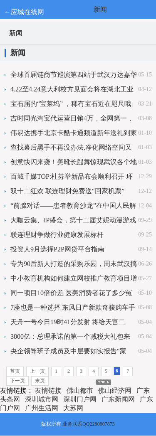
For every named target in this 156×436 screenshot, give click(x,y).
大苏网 (73, 407)
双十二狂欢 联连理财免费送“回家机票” (67, 191)
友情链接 (48, 390)
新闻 (100, 9)
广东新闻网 (118, 399)
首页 (15, 371)
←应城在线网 (24, 11)
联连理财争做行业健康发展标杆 (57, 234)
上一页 (37, 371)
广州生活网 (41, 407)
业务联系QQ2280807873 (88, 424)
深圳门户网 (80, 399)
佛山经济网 (114, 390)
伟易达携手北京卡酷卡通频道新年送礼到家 (73, 132)
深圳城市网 (41, 399)
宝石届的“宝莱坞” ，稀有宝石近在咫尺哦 (70, 103)
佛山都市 (80, 390)
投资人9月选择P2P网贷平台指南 (57, 249)
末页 (40, 381)
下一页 (17, 381)
